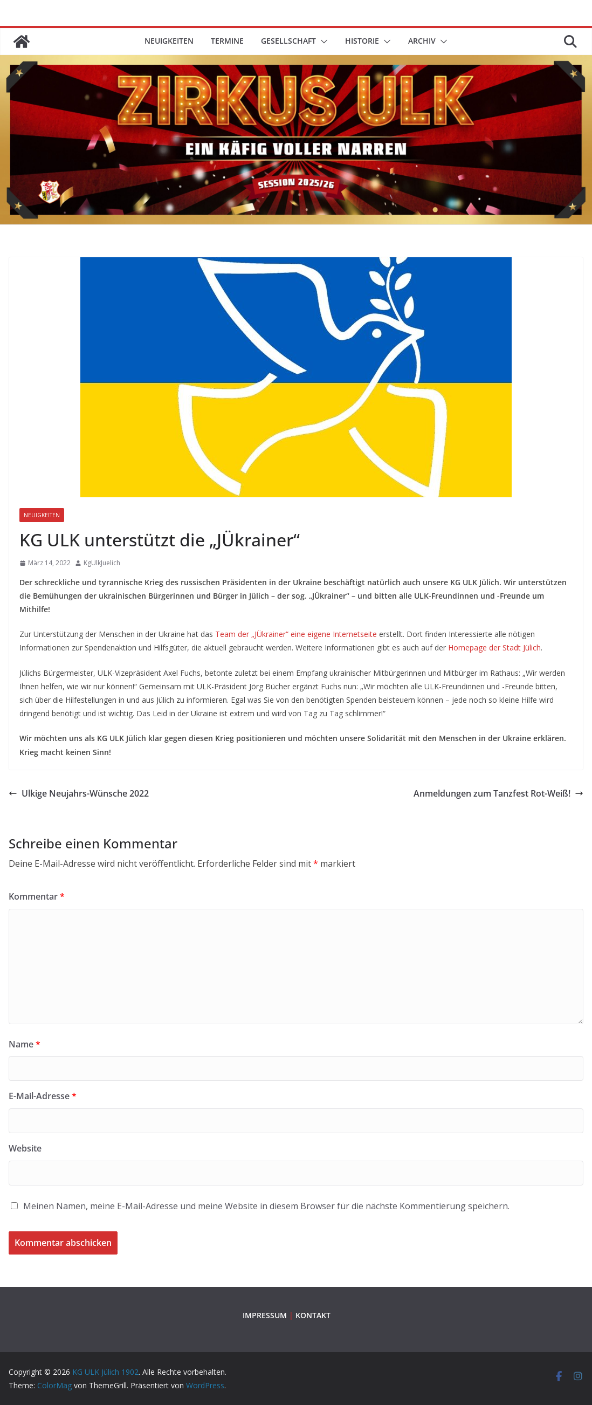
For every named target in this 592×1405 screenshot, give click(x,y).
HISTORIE (362, 41)
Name (24, 1044)
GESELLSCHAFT (288, 41)
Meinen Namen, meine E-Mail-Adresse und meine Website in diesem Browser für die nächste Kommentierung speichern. (266, 1206)
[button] (322, 41)
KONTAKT (313, 1315)
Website (25, 1148)
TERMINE (227, 41)
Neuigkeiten (169, 41)
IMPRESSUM (265, 1315)
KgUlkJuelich (102, 562)
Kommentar (37, 896)
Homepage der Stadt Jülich (494, 647)
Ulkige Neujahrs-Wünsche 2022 (79, 793)
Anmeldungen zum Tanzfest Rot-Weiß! (498, 793)
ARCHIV (422, 41)
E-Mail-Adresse (43, 1096)
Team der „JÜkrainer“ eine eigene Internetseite (297, 634)
